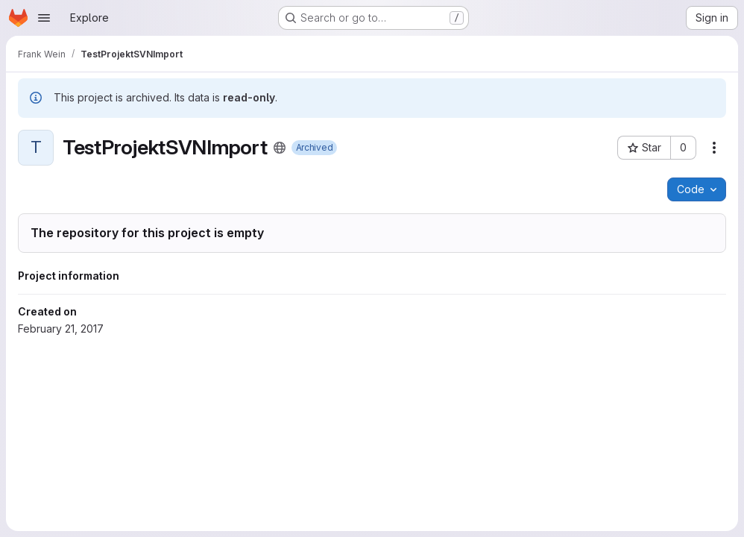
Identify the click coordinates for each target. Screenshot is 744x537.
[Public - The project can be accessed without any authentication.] (280, 148)
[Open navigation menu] (44, 18)
